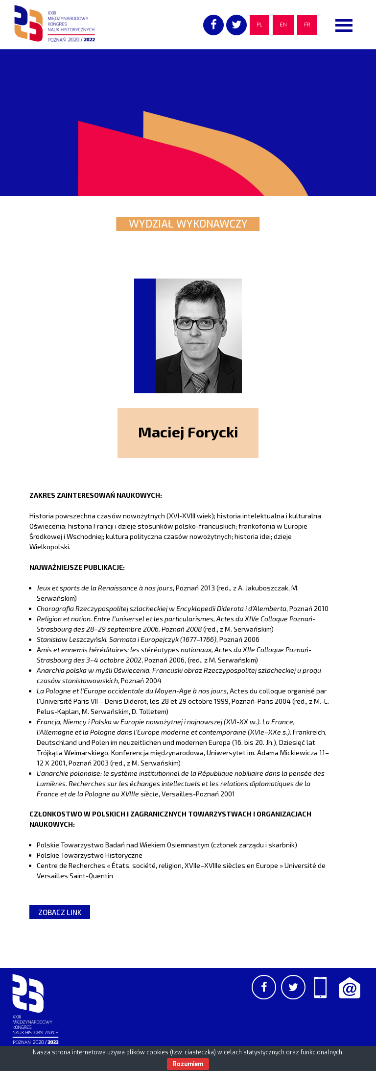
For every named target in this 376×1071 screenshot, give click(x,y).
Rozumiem (188, 1064)
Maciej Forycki (188, 431)
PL (259, 24)
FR (307, 24)
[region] (188, 122)
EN (283, 24)
